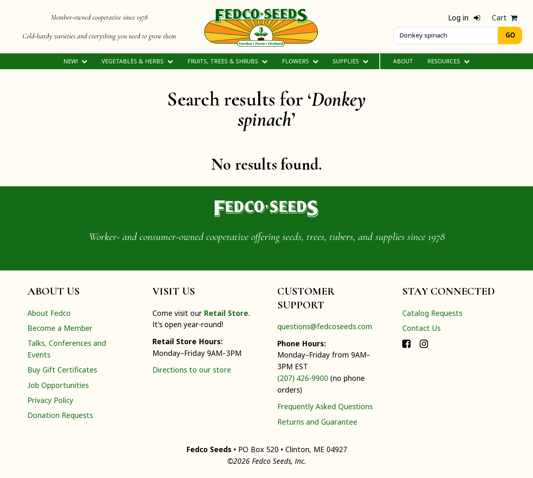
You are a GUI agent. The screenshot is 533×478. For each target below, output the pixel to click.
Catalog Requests (432, 313)
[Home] (261, 27)
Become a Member (59, 328)
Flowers (300, 61)
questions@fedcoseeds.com (324, 326)
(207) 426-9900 (302, 378)
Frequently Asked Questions (325, 406)
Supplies (350, 61)
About (403, 61)
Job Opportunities (58, 385)
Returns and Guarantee (317, 422)
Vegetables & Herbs (137, 61)
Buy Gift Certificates (62, 370)
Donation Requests (60, 415)
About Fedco (49, 313)
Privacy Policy (50, 400)
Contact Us (421, 328)
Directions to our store (191, 370)
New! (75, 61)
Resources (448, 61)
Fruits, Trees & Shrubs (227, 61)
